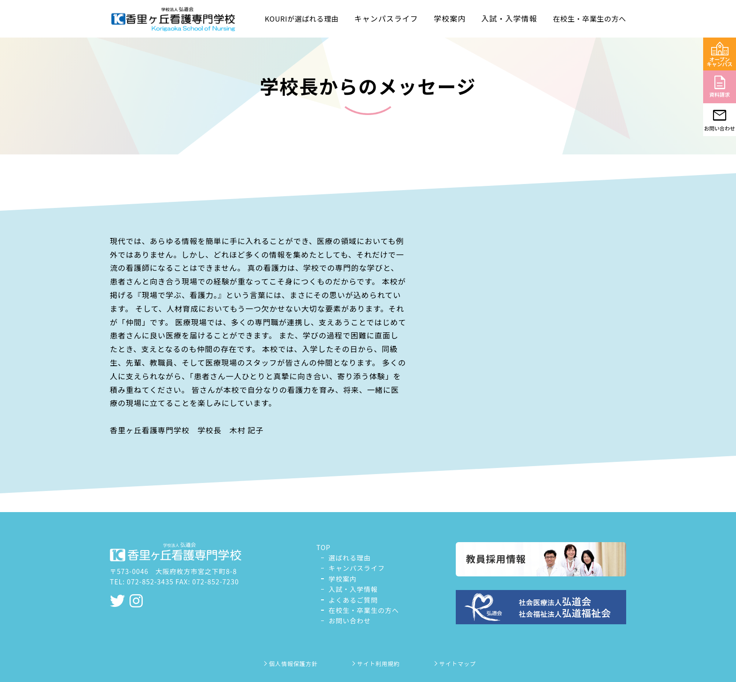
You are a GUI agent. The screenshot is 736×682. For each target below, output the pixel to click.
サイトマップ (454, 663)
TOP (323, 547)
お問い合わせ (350, 620)
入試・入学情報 (353, 589)
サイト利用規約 (375, 663)
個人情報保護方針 (290, 663)
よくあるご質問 (353, 600)
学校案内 (343, 578)
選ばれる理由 (350, 557)
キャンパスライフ (357, 568)
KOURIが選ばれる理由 (301, 18)
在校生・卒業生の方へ (589, 18)
